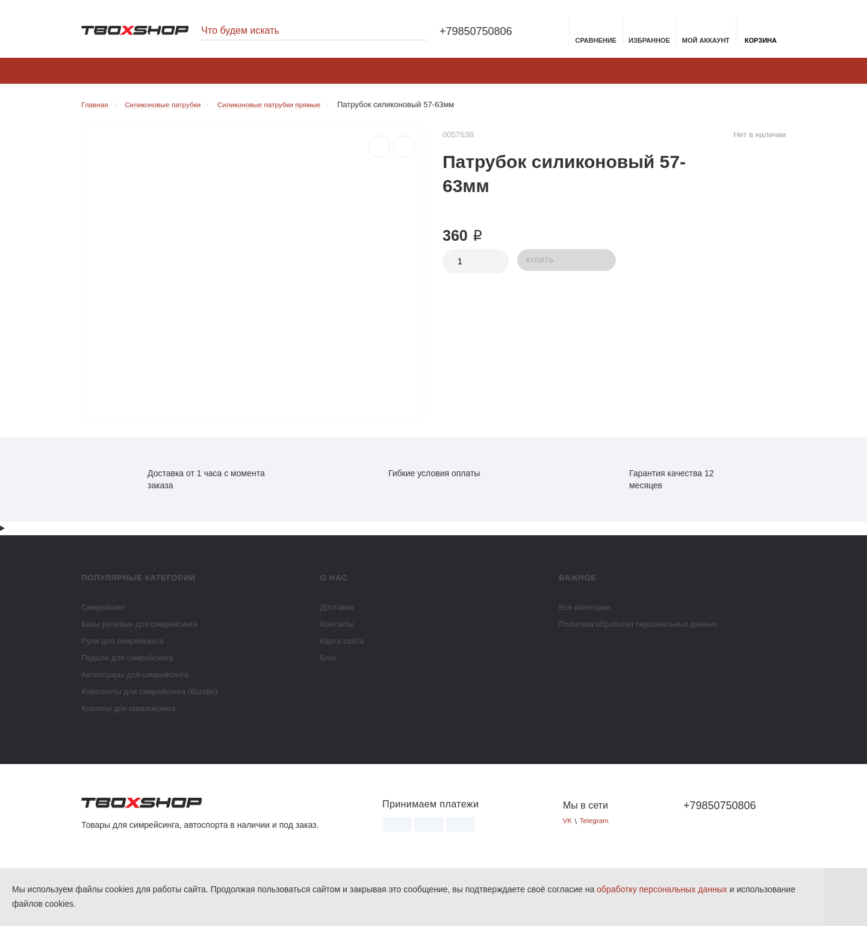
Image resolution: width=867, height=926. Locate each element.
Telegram (598, 828)
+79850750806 (476, 32)
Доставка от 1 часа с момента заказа (192, 485)
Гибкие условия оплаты (420, 479)
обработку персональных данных (662, 889)
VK (568, 828)
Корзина (761, 33)
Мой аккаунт (706, 33)
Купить (566, 267)
